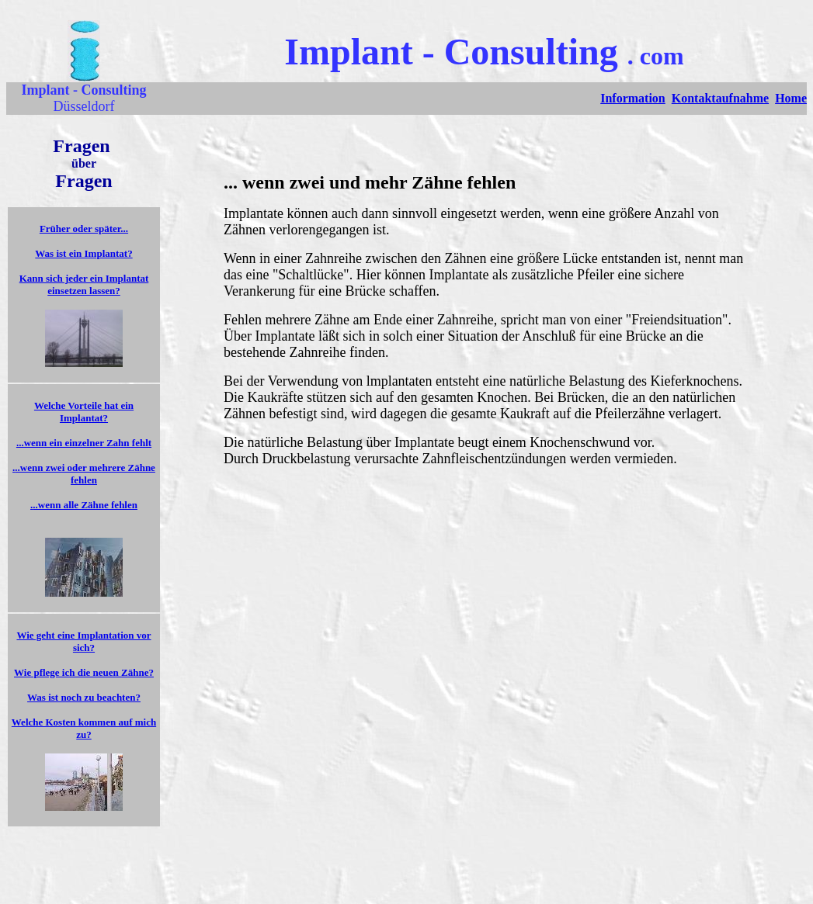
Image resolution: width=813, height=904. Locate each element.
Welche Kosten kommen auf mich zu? (84, 728)
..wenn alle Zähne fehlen (85, 505)
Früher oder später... (84, 228)
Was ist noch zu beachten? (84, 697)
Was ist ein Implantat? (83, 253)
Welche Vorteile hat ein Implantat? (84, 412)
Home (791, 98)
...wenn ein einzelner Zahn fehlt (83, 443)
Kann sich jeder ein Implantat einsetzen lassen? (84, 284)
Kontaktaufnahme (720, 98)
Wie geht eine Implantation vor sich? (83, 641)
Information (632, 98)
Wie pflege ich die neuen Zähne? (84, 672)
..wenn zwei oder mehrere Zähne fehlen (85, 474)
